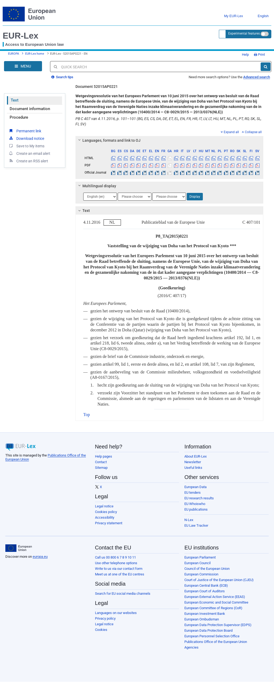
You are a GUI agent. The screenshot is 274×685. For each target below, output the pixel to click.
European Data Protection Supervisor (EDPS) (218, 625)
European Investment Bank (204, 614)
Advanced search (256, 77)
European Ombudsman (201, 619)
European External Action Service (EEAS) (214, 597)
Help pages (103, 456)
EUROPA (13, 53)
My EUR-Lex (229, 16)
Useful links (193, 468)
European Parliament (200, 557)
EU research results (199, 498)
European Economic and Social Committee (216, 602)
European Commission (201, 574)
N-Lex (188, 520)
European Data (195, 487)
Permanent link (24, 130)
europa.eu (40, 557)
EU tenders (192, 493)
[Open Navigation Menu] (23, 66)
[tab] (169, 140)
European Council (197, 563)
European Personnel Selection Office (211, 636)
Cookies (101, 630)
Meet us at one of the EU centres (119, 574)
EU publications (196, 509)
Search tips (62, 77)
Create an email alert (29, 153)
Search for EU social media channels (122, 594)
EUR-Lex (20, 35)
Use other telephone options (116, 563)
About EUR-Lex (195, 456)
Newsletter (192, 462)
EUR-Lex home (34, 53)
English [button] (259, 16)
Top (86, 414)
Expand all (230, 132)
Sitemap (101, 468)
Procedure (19, 117)
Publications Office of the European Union (215, 642)
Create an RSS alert (28, 160)
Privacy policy (105, 618)
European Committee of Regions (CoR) (213, 608)
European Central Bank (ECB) (206, 585)
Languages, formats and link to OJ (109, 140)
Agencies (191, 647)
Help (243, 55)
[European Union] (18, 548)
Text (14, 100)
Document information (30, 108)
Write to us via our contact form (118, 569)
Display (194, 197)
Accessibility (104, 517)
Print (259, 55)
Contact (101, 462)
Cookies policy (106, 512)
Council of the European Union (207, 569)
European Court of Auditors (204, 591)
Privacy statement (108, 523)
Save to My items (26, 145)
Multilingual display (96, 186)
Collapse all (252, 132)
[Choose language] (100, 197)
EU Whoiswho (194, 504)
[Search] (266, 66)
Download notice (26, 138)
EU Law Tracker (196, 525)
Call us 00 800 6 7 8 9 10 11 (115, 557)
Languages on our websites (116, 613)
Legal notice (104, 506)
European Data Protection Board (208, 630)
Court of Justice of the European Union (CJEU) (219, 580)
